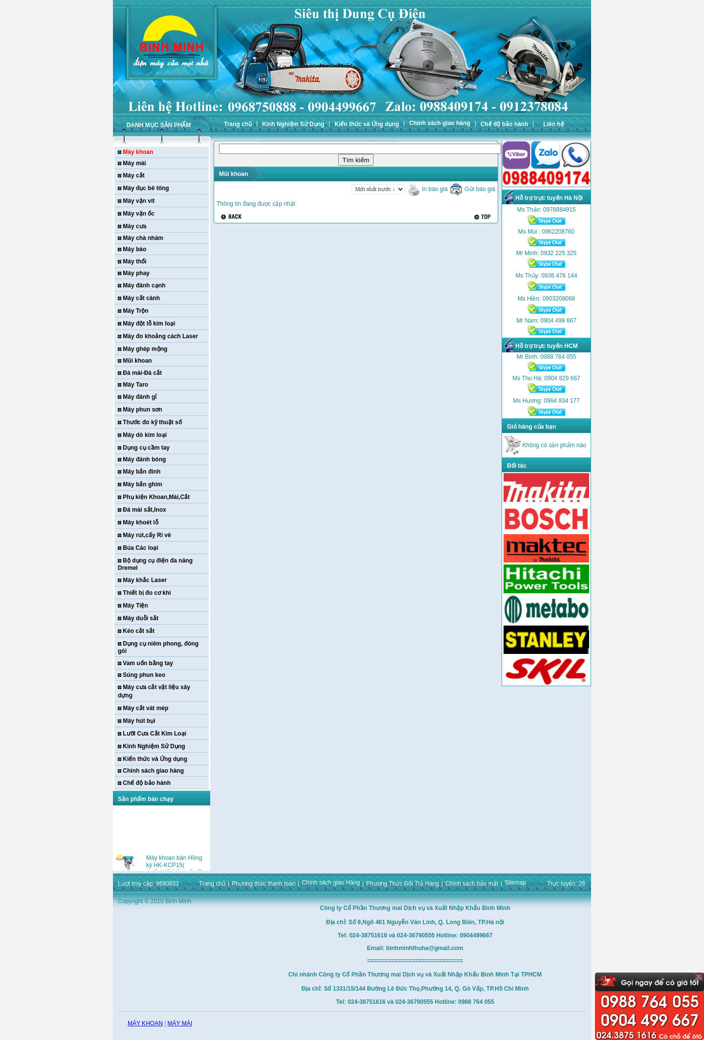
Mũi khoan (137, 360)
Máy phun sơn (142, 409)
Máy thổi (134, 261)
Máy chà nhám (143, 238)
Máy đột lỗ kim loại (149, 323)
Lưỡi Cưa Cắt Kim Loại (154, 733)
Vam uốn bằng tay (148, 663)
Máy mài (134, 163)
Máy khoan (138, 152)
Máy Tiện (135, 605)
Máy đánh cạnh (144, 285)
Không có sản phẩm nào (545, 445)
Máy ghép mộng (145, 349)
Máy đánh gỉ (139, 396)
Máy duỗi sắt (140, 618)
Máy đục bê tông (146, 188)
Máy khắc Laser (145, 580)
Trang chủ (238, 124)
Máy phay (136, 273)
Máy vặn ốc (138, 213)
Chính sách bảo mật (471, 883)
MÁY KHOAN (145, 1023)
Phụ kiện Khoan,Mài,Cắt (156, 497)
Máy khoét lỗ (140, 522)
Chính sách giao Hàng (331, 882)
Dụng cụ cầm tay (146, 447)
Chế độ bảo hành (504, 124)
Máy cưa (134, 226)
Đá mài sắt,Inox (144, 509)
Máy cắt (133, 175)
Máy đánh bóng (144, 459)
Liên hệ (553, 124)
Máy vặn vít (138, 200)
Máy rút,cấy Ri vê (147, 535)
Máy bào (134, 249)
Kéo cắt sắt (138, 631)
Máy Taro (135, 384)
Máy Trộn (135, 310)
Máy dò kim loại (145, 435)
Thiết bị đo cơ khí (147, 592)
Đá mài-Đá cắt (142, 372)
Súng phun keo (144, 675)
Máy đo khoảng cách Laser (160, 336)
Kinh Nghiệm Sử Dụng (293, 124)
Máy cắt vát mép (145, 708)
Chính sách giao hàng (439, 123)
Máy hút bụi (139, 720)
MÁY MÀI (180, 1023)
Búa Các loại (140, 547)
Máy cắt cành (141, 298)
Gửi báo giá (472, 189)
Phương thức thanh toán (263, 883)
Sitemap (515, 882)
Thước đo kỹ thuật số (152, 422)
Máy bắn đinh (141, 471)
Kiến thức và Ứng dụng (366, 124)
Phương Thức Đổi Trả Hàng (402, 883)
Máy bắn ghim (142, 484)
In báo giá (427, 189)
